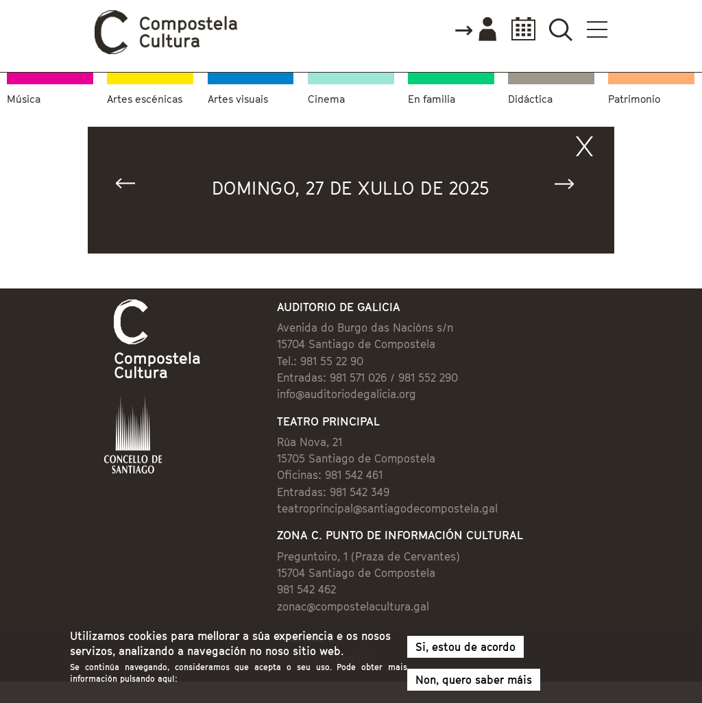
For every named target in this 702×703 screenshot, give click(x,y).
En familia (431, 98)
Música (23, 98)
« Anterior (131, 186)
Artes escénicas (144, 98)
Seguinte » (570, 186)
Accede (475, 30)
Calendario (519, 29)
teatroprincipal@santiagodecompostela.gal (387, 508)
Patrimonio (634, 98)
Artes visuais (238, 98)
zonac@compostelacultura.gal (353, 606)
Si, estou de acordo (465, 650)
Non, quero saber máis (473, 683)
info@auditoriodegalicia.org (346, 394)
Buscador (560, 29)
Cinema (326, 98)
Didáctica (530, 98)
